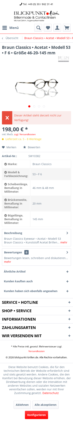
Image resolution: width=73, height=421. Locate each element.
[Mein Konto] (57, 28)
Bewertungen (13, 252)
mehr (63, 242)
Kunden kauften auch (18, 281)
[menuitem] (10, 28)
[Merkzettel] (48, 28)
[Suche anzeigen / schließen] (38, 28)
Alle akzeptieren (45, 405)
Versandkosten (36, 351)
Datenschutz (50, 393)
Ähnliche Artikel (15, 271)
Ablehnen (22, 405)
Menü (10, 27)
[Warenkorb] (67, 28)
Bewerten (31, 147)
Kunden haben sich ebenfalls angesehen (30, 291)
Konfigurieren (36, 415)
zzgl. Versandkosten (25, 134)
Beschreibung (13, 233)
